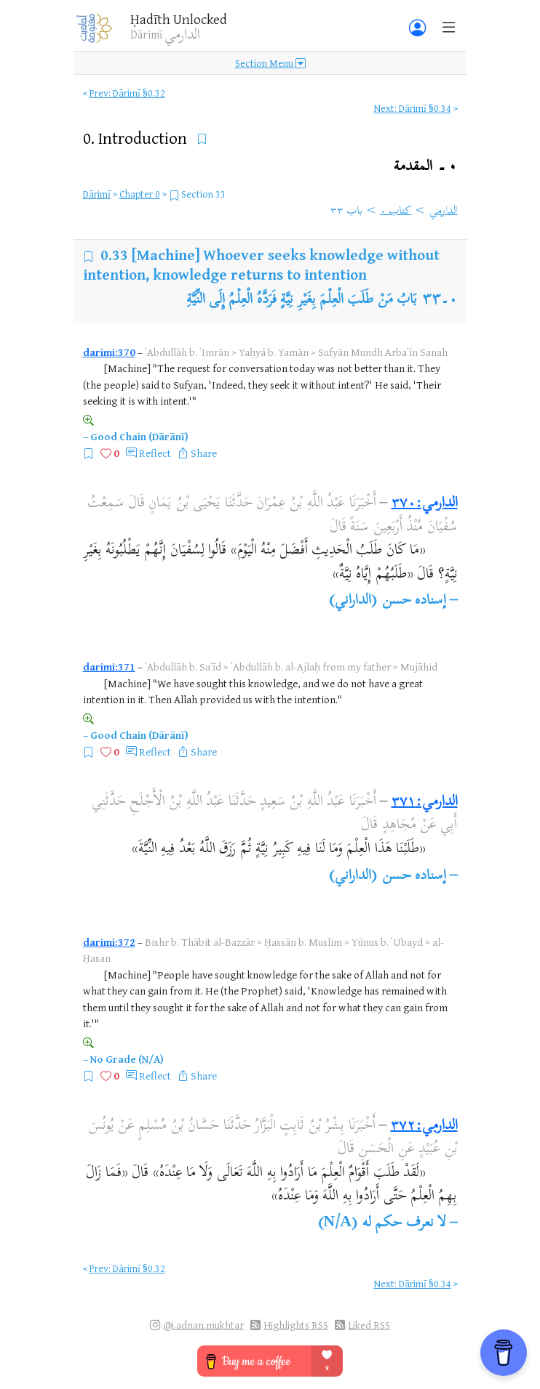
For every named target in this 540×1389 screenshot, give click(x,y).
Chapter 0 (139, 193)
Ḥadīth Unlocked (178, 19)
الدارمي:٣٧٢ (424, 1126)
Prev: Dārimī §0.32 (127, 92)
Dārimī (97, 193)
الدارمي (443, 211)
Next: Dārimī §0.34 (412, 108)
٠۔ (425, 167)
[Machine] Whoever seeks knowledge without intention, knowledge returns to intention (261, 264)
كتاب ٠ (395, 211)
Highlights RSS (295, 1324)
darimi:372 (109, 941)
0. (137, 137)
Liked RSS (369, 1324)
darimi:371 (109, 666)
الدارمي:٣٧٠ (425, 503)
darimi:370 (109, 352)
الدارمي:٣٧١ (425, 802)
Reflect (155, 453)
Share (204, 453)
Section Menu (270, 62)
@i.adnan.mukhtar (203, 1324)
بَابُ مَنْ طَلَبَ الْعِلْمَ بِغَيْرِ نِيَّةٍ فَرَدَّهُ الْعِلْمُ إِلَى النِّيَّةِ (302, 300)
